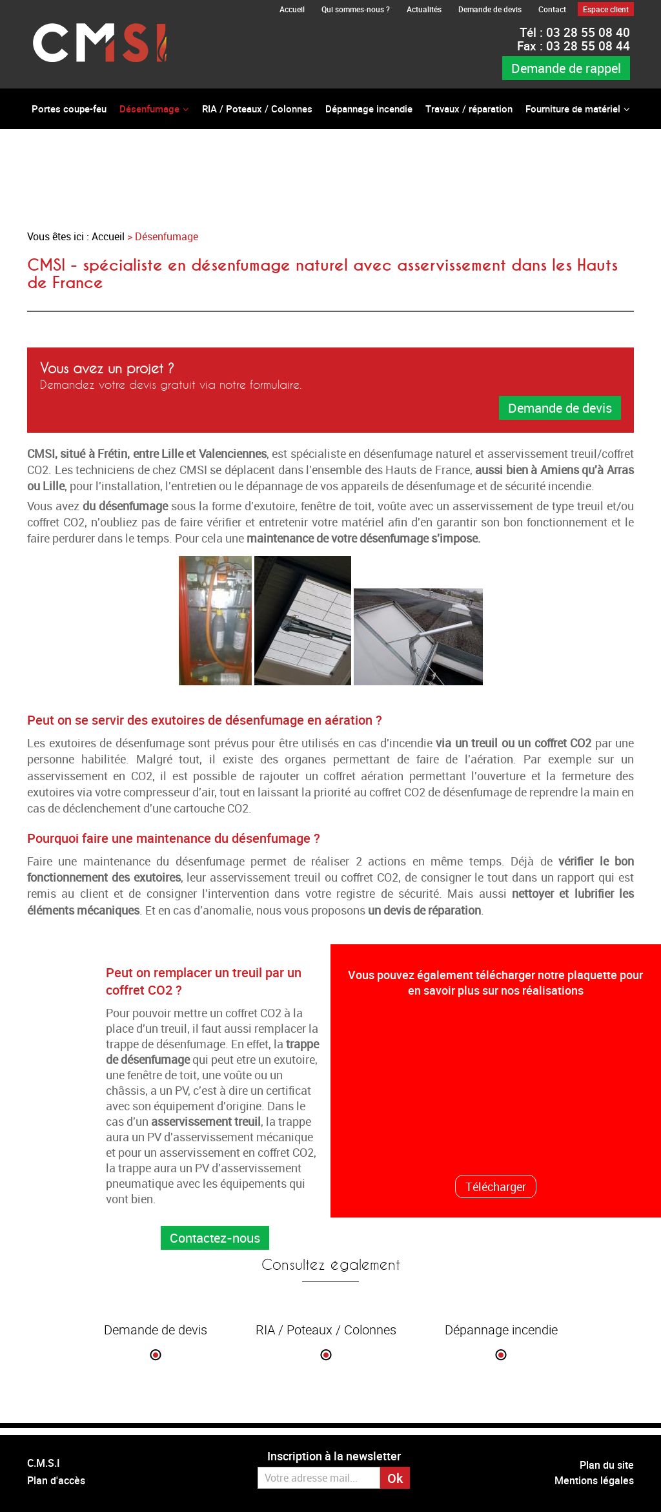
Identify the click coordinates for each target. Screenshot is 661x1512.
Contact (552, 9)
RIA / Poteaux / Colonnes (257, 108)
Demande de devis (490, 9)
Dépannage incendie (368, 108)
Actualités (424, 9)
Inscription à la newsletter (334, 1456)
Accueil (292, 9)
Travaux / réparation (469, 108)
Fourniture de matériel (572, 108)
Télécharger (495, 1186)
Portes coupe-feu (69, 108)
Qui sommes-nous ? (355, 9)
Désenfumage (149, 108)
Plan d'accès (56, 1480)
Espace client (606, 9)
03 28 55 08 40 (575, 32)
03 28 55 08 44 (573, 46)
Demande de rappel (566, 68)
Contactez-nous (215, 1238)
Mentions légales (594, 1480)
